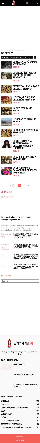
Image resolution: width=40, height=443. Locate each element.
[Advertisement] (20, 27)
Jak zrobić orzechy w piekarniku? (24, 158)
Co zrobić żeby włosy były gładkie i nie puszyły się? (24, 75)
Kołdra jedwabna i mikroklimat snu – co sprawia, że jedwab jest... (18, 218)
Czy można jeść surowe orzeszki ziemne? (26, 87)
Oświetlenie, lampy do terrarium (14, 408)
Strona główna (5, 50)
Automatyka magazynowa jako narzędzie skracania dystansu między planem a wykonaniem (25, 256)
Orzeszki (16, 92)
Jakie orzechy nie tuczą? (22, 109)
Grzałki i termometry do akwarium (12, 57)
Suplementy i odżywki (10, 421)
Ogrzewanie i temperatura (11, 424)
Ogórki (26, 57)
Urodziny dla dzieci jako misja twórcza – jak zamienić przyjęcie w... (25, 236)
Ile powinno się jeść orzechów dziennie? (24, 98)
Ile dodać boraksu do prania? (24, 120)
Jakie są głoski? (19, 364)
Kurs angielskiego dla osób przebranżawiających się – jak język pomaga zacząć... (26, 266)
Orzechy (16, 67)
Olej (31, 57)
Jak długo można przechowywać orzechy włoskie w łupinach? (23, 144)
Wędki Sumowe (6, 414)
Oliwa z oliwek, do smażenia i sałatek (16, 427)
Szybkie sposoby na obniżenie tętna (25, 385)
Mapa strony (20, 437)
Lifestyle (5, 401)
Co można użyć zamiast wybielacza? (26, 63)
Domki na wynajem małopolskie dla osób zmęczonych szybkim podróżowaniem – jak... (26, 246)
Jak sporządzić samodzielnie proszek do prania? (25, 170)
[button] (37, 3)
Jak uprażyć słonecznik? (23, 375)
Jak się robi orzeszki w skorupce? (25, 131)
